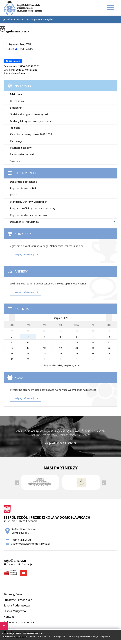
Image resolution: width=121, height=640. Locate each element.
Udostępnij (13, 61)
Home (20, 19)
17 (28, 347)
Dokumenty (25, 173)
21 (93, 347)
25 (44, 353)
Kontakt (9, 616)
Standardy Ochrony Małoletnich (28, 201)
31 (28, 359)
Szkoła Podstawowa (17, 605)
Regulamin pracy (16, 31)
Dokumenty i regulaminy (24, 221)
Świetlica (15, 161)
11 (44, 342)
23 (12, 353)
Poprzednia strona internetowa (28, 215)
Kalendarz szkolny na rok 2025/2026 (31, 134)
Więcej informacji (26, 254)
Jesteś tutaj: (10, 19)
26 (60, 353)
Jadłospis (15, 127)
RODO (14, 195)
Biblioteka (16, 94)
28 (93, 353)
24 (28, 353)
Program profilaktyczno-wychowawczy (32, 208)
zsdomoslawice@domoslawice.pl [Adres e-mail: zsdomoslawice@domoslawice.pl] (30, 543)
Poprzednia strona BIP (23, 188)
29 (109, 353)
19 (60, 347)
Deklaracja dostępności (23, 181)
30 (12, 359)
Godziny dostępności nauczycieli (29, 114)
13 (76, 342)
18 (44, 347)
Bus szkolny (17, 101)
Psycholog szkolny (20, 147)
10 (28, 342)
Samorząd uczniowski (22, 154)
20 (76, 347)
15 (109, 342)
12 (60, 342)
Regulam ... (49, 19)
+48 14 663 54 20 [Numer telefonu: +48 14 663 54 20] (21, 540)
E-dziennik (16, 107)
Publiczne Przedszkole (18, 600)
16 (12, 347)
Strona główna (32, 19)
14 (93, 342)
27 (76, 353)
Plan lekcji (16, 141)
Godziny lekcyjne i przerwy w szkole (31, 121)
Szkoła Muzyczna (15, 611)
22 (109, 347)
